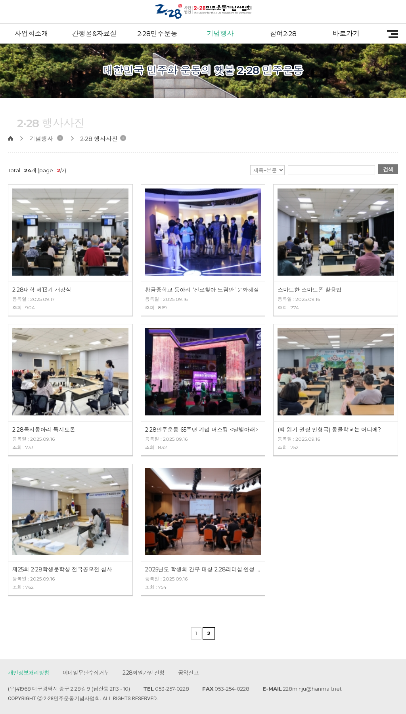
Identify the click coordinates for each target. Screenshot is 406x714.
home (14, 138)
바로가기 (346, 34)
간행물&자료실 (94, 34)
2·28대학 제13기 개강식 (41, 289)
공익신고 (188, 672)
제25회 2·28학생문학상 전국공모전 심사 (62, 569)
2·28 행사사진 (99, 139)
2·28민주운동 (157, 34)
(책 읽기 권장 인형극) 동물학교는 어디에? (329, 429)
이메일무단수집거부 (86, 672)
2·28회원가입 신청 (144, 672)
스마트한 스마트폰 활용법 (310, 289)
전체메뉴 (389, 34)
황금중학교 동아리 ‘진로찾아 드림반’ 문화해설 (202, 289)
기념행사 (220, 34)
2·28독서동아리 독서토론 (43, 429)
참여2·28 (283, 34)
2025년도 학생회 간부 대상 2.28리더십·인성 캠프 (203, 569)
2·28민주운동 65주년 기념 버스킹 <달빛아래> (202, 429)
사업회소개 (31, 34)
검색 (388, 169)
